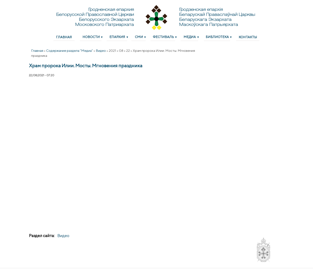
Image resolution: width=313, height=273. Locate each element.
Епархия (117, 37)
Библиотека (217, 37)
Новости (91, 37)
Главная (64, 37)
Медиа (190, 37)
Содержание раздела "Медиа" (69, 50)
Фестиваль (163, 37)
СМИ (139, 37)
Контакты (248, 37)
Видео (101, 50)
